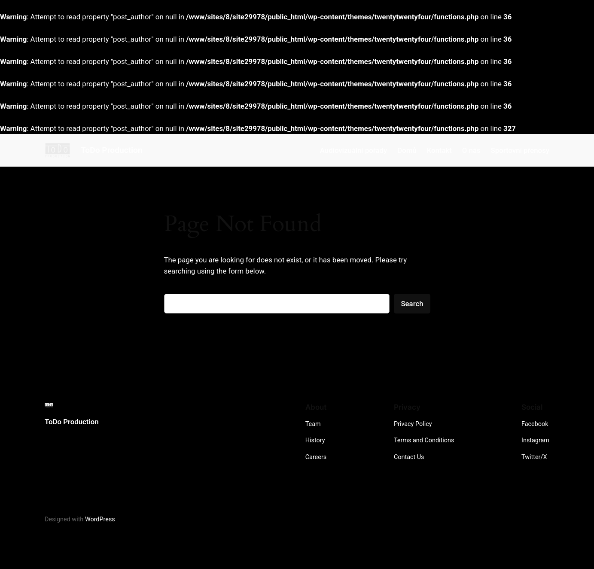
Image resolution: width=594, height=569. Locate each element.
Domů (406, 150)
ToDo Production (112, 150)
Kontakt (439, 150)
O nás (471, 150)
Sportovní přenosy (520, 150)
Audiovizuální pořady (353, 150)
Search (412, 303)
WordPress (100, 519)
